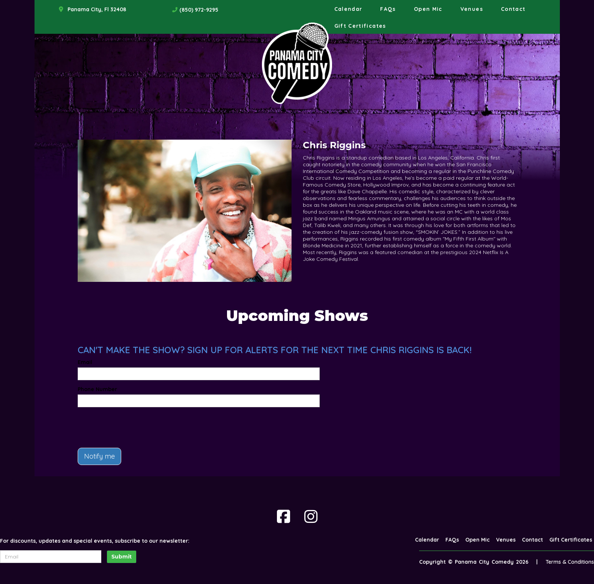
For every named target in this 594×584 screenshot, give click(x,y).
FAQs (387, 9)
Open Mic (428, 9)
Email (85, 362)
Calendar (348, 9)
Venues (471, 9)
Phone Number (97, 389)
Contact (513, 9)
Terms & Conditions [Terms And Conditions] (570, 561)
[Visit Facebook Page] (283, 516)
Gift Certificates (360, 26)
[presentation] (135, 427)
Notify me (99, 456)
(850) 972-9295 (198, 9)
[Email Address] (50, 556)
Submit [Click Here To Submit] (121, 556)
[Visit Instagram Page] (310, 516)
